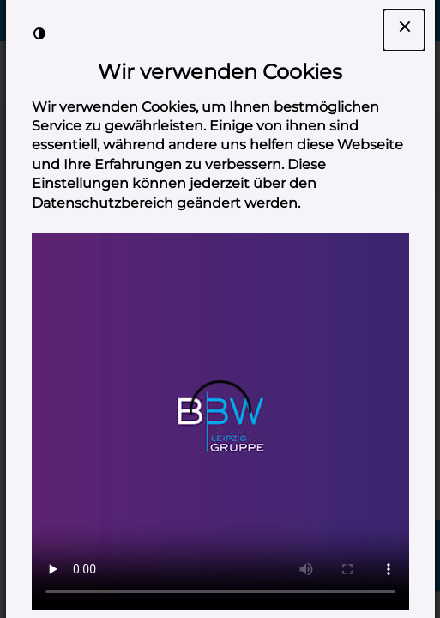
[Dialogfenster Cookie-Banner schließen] (404, 30)
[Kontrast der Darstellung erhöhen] (39, 33)
